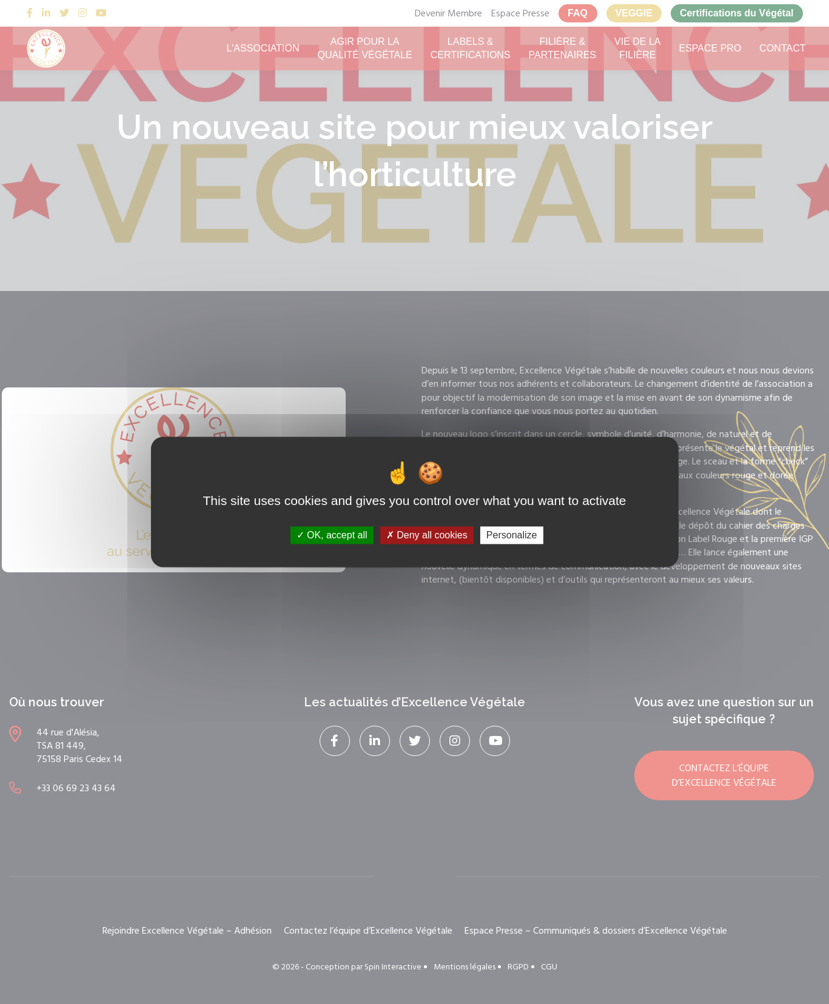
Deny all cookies (427, 535)
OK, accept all (332, 535)
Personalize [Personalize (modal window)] (511, 535)
